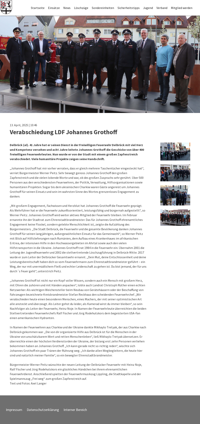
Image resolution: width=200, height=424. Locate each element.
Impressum (14, 409)
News (67, 8)
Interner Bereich (75, 409)
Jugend (148, 8)
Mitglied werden (181, 8)
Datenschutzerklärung (43, 409)
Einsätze (54, 8)
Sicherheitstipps (129, 8)
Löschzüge (81, 8)
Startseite (38, 8)
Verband (161, 8)
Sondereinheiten (103, 8)
